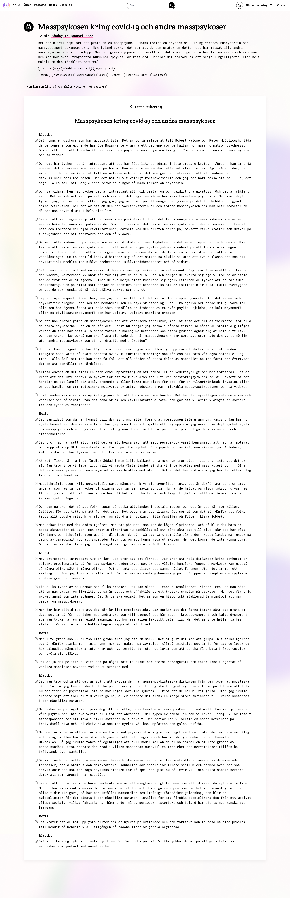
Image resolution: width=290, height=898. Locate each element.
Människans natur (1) (76, 68)
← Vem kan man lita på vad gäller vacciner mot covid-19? (65, 86)
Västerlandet (62, 75)
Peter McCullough (136, 75)
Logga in (66, 4)
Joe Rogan (159, 75)
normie (45, 75)
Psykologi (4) (104, 68)
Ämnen (27, 4)
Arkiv (16, 4)
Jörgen (116, 75)
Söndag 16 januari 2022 (72, 36)
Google (103, 75)
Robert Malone (84, 75)
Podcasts (40, 4)
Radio (53, 4)
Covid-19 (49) (49, 68)
